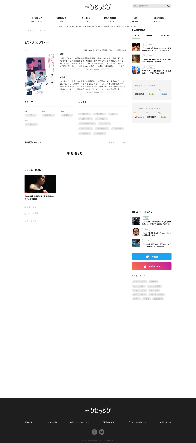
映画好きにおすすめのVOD (145, 86)
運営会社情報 (109, 422)
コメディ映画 (139, 286)
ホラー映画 (154, 290)
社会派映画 (158, 299)
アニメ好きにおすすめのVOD (146, 108)
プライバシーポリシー (137, 422)
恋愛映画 (153, 282)
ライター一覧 (50, 422)
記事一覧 (28, 422)
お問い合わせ (165, 422)
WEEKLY (150, 35)
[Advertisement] (151, 169)
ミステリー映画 (139, 290)
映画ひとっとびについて (80, 422)
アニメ (136, 299)
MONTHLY (165, 35)
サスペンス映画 (139, 294)
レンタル (123, 143)
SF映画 (146, 299)
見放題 (111, 143)
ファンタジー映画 (156, 294)
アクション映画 (139, 282)
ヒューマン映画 (32, 213)
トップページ (29, 30)
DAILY (136, 35)
